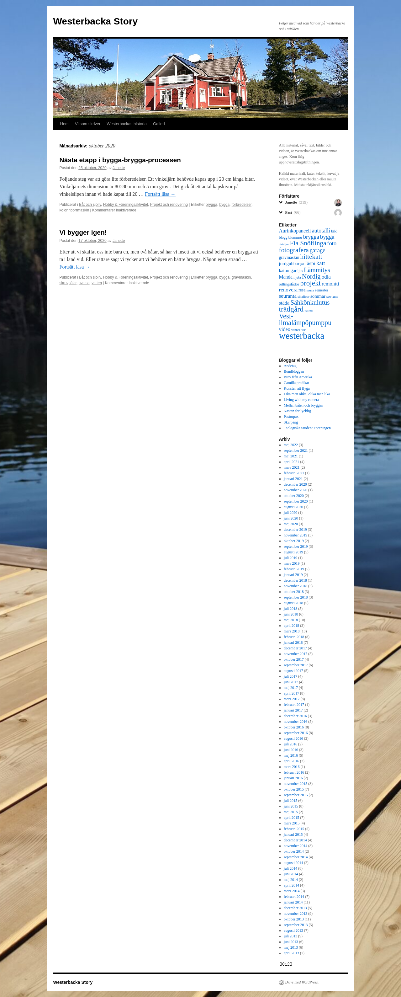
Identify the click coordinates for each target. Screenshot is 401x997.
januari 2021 (293, 479)
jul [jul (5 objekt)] (302, 264)
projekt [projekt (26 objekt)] (310, 283)
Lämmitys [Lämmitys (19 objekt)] (317, 269)
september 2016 (296, 733)
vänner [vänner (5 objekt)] (295, 330)
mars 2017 (291, 699)
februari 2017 (294, 704)
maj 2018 (291, 620)
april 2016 (291, 761)
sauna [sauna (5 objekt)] (310, 290)
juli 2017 (290, 676)
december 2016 (295, 716)
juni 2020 (291, 518)
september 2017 (296, 665)
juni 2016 (291, 750)
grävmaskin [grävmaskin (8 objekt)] (289, 257)
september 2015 (296, 795)
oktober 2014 (294, 851)
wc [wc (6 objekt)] (303, 330)
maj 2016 (291, 755)
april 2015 (291, 817)
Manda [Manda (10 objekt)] (286, 277)
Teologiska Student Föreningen (307, 428)
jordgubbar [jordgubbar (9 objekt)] (289, 263)
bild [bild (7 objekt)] (334, 231)
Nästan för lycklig (297, 411)
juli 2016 (290, 744)
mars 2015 (291, 823)
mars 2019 (291, 563)
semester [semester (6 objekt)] (321, 290)
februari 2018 (294, 637)
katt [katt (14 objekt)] (320, 263)
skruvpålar (68, 283)
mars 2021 (291, 467)
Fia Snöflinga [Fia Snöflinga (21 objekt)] (308, 243)
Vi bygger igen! (83, 232)
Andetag (290, 366)
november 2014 (295, 846)
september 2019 (296, 546)
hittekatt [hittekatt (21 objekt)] (311, 256)
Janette (119, 168)
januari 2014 (293, 902)
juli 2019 (290, 558)
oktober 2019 (294, 541)
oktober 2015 (294, 789)
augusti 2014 (293, 863)
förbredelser (241, 204)
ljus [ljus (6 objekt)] (300, 271)
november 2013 (295, 913)
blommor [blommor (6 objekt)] (295, 237)
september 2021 (296, 450)
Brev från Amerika (298, 377)
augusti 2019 (293, 552)
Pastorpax (291, 416)
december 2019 (295, 529)
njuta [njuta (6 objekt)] (297, 277)
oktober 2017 (294, 659)
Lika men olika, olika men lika (307, 394)
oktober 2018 (294, 591)
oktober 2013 (294, 919)
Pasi (293, 212)
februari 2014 (294, 896)
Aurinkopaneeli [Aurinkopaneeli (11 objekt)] (295, 231)
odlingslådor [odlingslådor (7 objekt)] (289, 284)
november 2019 (295, 535)
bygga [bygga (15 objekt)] (327, 236)
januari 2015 (293, 834)
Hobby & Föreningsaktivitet (125, 204)
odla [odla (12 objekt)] (326, 277)
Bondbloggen (294, 371)
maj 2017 (291, 687)
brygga (211, 204)
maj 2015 (291, 812)
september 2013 (296, 925)
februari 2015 (294, 829)
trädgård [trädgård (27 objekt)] (291, 309)
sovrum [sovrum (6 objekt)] (332, 296)
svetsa (84, 283)
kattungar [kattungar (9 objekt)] (288, 270)
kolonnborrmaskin (74, 210)
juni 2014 (291, 874)
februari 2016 (294, 772)
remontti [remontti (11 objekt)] (330, 284)
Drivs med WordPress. (302, 982)
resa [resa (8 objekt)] (301, 290)
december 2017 (295, 648)
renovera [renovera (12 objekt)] (288, 290)
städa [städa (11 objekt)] (284, 303)
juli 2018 (290, 608)
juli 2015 (290, 800)
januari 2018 (293, 642)
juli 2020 (290, 512)
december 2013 (295, 908)
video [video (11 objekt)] (284, 329)
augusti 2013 (293, 930)
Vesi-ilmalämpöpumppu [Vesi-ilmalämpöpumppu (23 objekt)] (305, 319)
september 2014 (296, 857)
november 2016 (295, 721)
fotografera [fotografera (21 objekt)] (294, 250)
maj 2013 (291, 947)
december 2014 (295, 840)
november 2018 (295, 586)
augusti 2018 (293, 603)
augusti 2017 (293, 671)
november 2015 (295, 783)
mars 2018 (291, 631)
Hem (64, 123)
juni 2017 (291, 682)
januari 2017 (293, 710)
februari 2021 (294, 473)
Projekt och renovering (169, 204)
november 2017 (295, 654)
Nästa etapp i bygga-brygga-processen (120, 159)
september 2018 (296, 597)
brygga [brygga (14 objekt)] (311, 237)
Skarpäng (291, 422)
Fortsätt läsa (160, 194)
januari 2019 (293, 575)
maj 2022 (291, 445)
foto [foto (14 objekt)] (332, 243)
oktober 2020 (294, 495)
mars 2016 (291, 767)
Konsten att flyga (297, 388)
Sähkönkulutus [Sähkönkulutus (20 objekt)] (310, 302)
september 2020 (296, 501)
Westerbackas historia (127, 123)
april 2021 (291, 462)
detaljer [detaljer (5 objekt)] (284, 244)
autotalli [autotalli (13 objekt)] (321, 230)
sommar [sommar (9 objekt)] (317, 296)
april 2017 (291, 693)
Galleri (159, 123)
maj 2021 (291, 456)
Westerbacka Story (95, 21)
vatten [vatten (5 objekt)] (308, 310)
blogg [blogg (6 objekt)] (283, 237)
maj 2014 (291, 879)
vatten (97, 283)
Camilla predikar (296, 383)
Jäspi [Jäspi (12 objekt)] (310, 263)
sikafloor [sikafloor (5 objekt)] (303, 296)
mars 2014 (291, 891)
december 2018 (295, 580)
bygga (224, 204)
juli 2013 (290, 936)
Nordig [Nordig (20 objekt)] (311, 276)
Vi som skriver (87, 123)
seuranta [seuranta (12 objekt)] (288, 296)
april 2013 (291, 953)
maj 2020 (291, 524)
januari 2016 (293, 778)
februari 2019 (294, 569)
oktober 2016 (294, 727)
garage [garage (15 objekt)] (317, 250)
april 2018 (291, 625)
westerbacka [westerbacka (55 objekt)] (301, 336)
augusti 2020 (293, 507)
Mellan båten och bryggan (303, 405)
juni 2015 (291, 806)
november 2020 (295, 490)
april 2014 (291, 885)
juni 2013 (291, 942)
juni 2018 (291, 614)
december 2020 (295, 484)
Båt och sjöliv (90, 204)
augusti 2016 (293, 738)
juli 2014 (290, 868)
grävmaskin (241, 277)
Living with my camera (301, 399)
